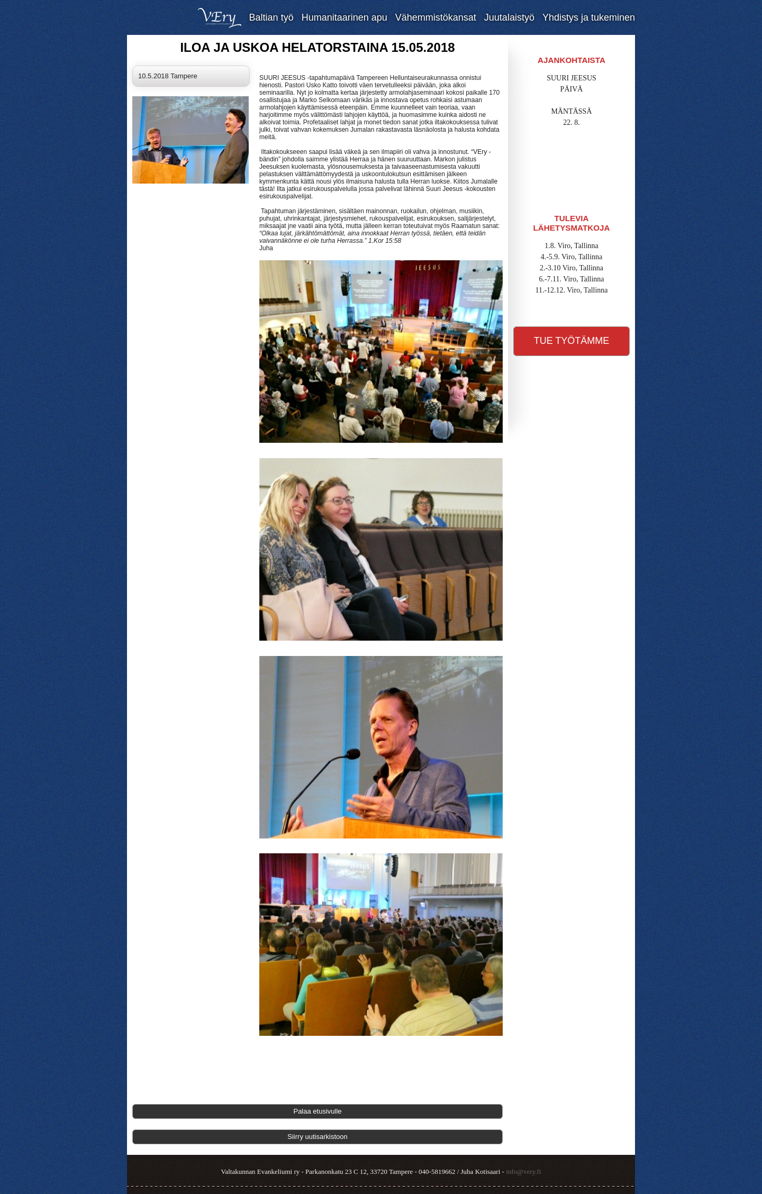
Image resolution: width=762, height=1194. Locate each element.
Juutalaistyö (509, 17)
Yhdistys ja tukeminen (588, 17)
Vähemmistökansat (435, 17)
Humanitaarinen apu (344, 17)
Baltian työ (271, 17)
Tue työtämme (572, 340)
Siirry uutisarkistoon (317, 1137)
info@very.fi (523, 1171)
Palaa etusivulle (317, 1111)
